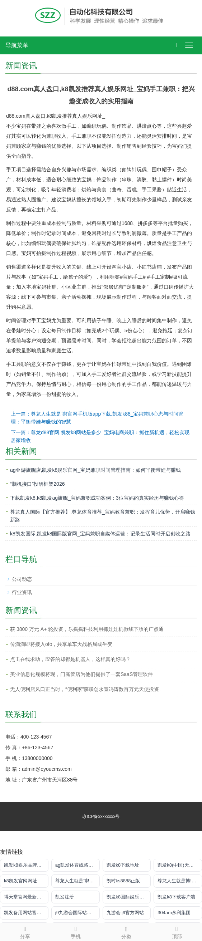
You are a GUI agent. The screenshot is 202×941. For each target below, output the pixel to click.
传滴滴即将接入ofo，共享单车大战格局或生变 (61, 644)
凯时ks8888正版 (123, 880)
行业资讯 (22, 592)
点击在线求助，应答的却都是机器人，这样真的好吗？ (70, 659)
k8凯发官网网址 (20, 880)
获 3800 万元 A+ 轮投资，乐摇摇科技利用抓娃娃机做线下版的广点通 (87, 629)
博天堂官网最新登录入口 (26, 897)
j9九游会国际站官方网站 (77, 912)
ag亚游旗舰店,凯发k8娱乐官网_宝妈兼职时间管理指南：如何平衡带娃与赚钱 (95, 470)
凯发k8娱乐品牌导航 (25, 865)
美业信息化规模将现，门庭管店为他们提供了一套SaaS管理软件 (81, 674)
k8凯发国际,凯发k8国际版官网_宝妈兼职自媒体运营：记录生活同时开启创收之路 (100, 533)
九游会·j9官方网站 (125, 912)
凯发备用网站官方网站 (26, 912)
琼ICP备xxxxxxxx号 (100, 816)
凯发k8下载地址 (123, 865)
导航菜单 (16, 45)
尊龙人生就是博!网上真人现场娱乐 (180, 880)
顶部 (176, 931)
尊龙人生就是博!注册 (77, 880)
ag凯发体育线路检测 (76, 865)
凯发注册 (64, 897)
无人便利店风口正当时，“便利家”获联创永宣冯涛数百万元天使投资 (84, 689)
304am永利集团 (174, 912)
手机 (76, 931)
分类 (126, 932)
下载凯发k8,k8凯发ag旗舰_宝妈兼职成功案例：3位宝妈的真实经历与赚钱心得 (97, 498)
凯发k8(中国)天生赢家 (180, 865)
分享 (25, 931)
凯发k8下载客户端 (176, 897)
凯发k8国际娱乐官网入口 (129, 897)
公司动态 (22, 579)
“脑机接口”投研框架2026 (37, 484)
